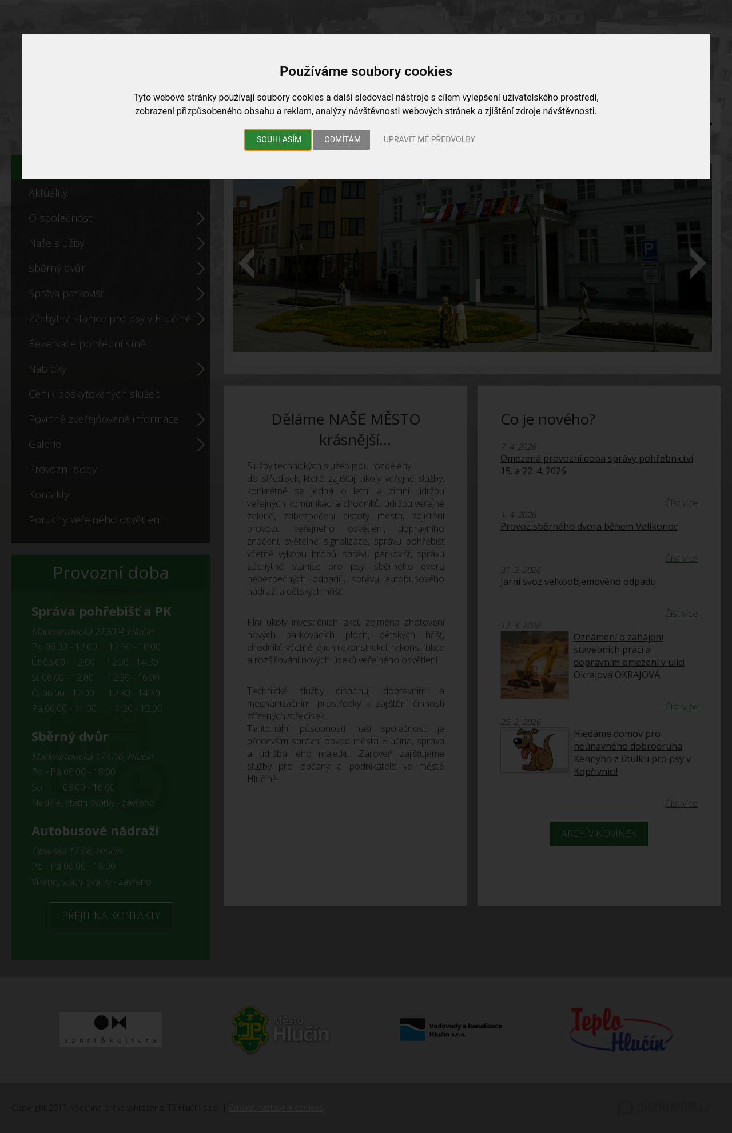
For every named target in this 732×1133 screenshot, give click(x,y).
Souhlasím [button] (279, 139)
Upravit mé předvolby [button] (429, 139)
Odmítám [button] (342, 139)
